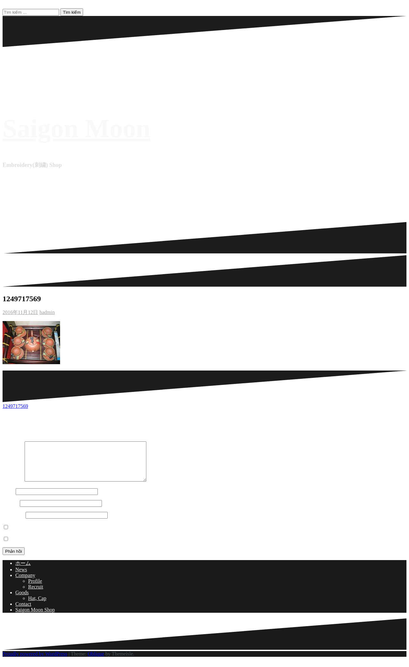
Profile (35, 588)
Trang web (13, 522)
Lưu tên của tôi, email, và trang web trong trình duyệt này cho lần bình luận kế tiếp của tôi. (106, 535)
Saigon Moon (76, 128)
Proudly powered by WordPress (35, 661)
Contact (23, 611)
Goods (22, 600)
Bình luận (13, 487)
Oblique (96, 661)
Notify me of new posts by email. (44, 547)
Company (25, 583)
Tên (8, 499)
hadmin (47, 312)
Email (11, 510)
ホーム (23, 570)
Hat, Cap (37, 606)
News (21, 577)
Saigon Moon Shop (35, 617)
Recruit (35, 594)
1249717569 (15, 406)
